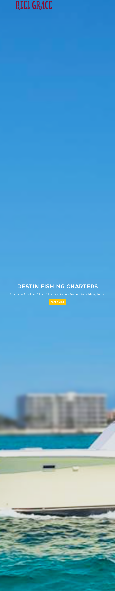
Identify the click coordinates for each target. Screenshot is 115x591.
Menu (97, 5)
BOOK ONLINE (57, 302)
